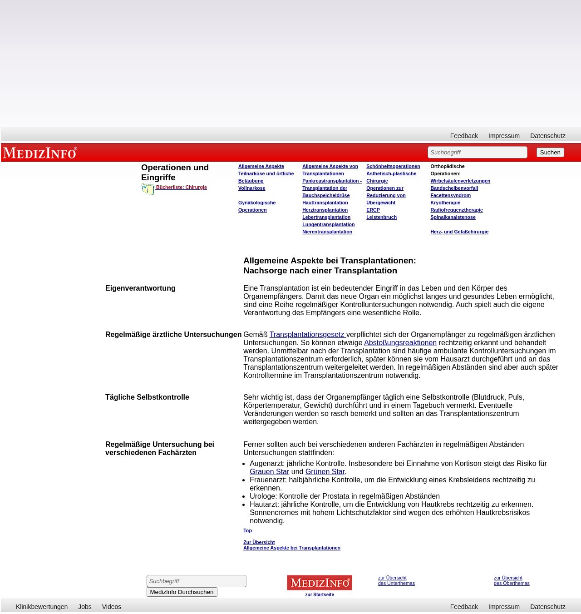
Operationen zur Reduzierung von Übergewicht (385, 195)
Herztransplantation (325, 210)
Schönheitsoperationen (393, 166)
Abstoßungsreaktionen (400, 343)
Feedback (464, 135)
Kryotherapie (445, 202)
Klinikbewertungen (42, 606)
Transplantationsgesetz (308, 334)
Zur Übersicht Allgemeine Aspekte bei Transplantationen (291, 545)
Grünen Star (325, 471)
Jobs (85, 606)
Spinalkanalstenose (453, 217)
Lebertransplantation (326, 217)
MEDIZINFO (42, 152)
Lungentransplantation (328, 224)
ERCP (373, 210)
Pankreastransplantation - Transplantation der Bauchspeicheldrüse (332, 188)
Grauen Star (269, 471)
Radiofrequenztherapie (456, 210)
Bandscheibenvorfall (454, 188)
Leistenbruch (381, 217)
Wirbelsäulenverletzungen (460, 180)
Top (247, 530)
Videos (112, 606)
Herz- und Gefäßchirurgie (459, 231)
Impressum (504, 135)
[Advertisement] (291, 63)
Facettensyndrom (450, 195)
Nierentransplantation (327, 231)
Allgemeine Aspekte (261, 166)
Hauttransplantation (325, 202)
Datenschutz (548, 135)
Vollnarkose (252, 188)
